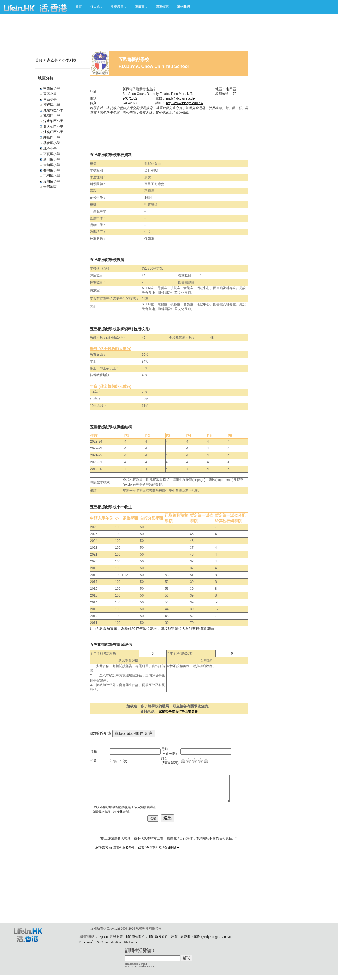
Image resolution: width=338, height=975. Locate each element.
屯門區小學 (51, 176)
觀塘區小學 (51, 116)
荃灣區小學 (51, 170)
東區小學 (50, 94)
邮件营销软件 (135, 937)
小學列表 (69, 60)
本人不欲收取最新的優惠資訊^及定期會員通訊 (125, 807)
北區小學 (50, 148)
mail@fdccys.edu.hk (180, 98)
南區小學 (50, 99)
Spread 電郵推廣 (110, 937)
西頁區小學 (51, 154)
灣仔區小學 (51, 105)
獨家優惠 (162, 7)
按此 (119, 812)
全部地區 (50, 187)
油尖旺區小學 (53, 132)
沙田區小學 (51, 159)
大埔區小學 (51, 165)
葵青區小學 (51, 143)
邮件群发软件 (158, 937)
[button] (96, 7)
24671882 (130, 98)
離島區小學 (51, 137)
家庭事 (52, 60)
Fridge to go (211, 937)
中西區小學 (51, 88)
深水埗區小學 (53, 121)
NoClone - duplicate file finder (117, 942)
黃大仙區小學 (53, 127)
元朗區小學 (51, 181)
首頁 (78, 7)
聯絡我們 (183, 7)
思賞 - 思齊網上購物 (185, 937)
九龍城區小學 (53, 110)
